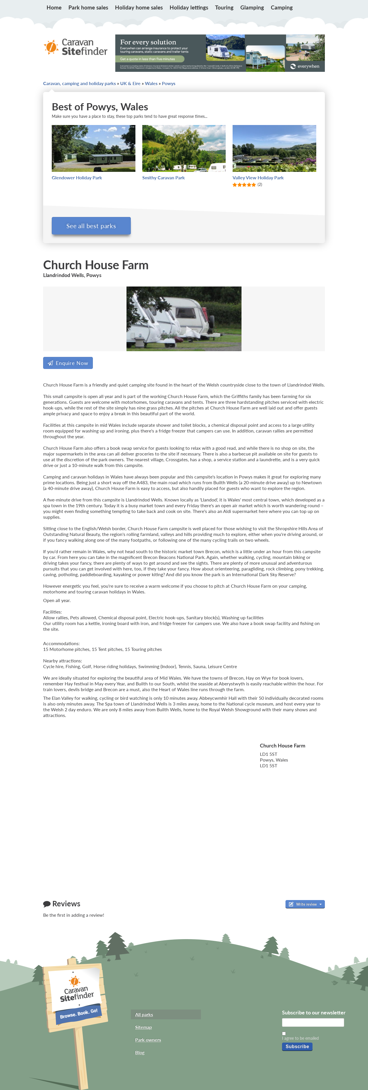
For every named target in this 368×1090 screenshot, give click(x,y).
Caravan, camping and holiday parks (79, 83)
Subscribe (297, 1046)
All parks (144, 1014)
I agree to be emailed (300, 1038)
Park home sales (88, 7)
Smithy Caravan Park (163, 177)
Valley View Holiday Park (258, 177)
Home (54, 7)
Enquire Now (68, 363)
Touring (224, 7)
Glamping (252, 7)
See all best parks (91, 225)
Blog (139, 1052)
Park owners (148, 1039)
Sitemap (143, 1027)
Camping (282, 7)
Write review (305, 904)
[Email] (313, 1022)
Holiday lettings (189, 7)
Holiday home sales (139, 7)
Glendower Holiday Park (77, 177)
